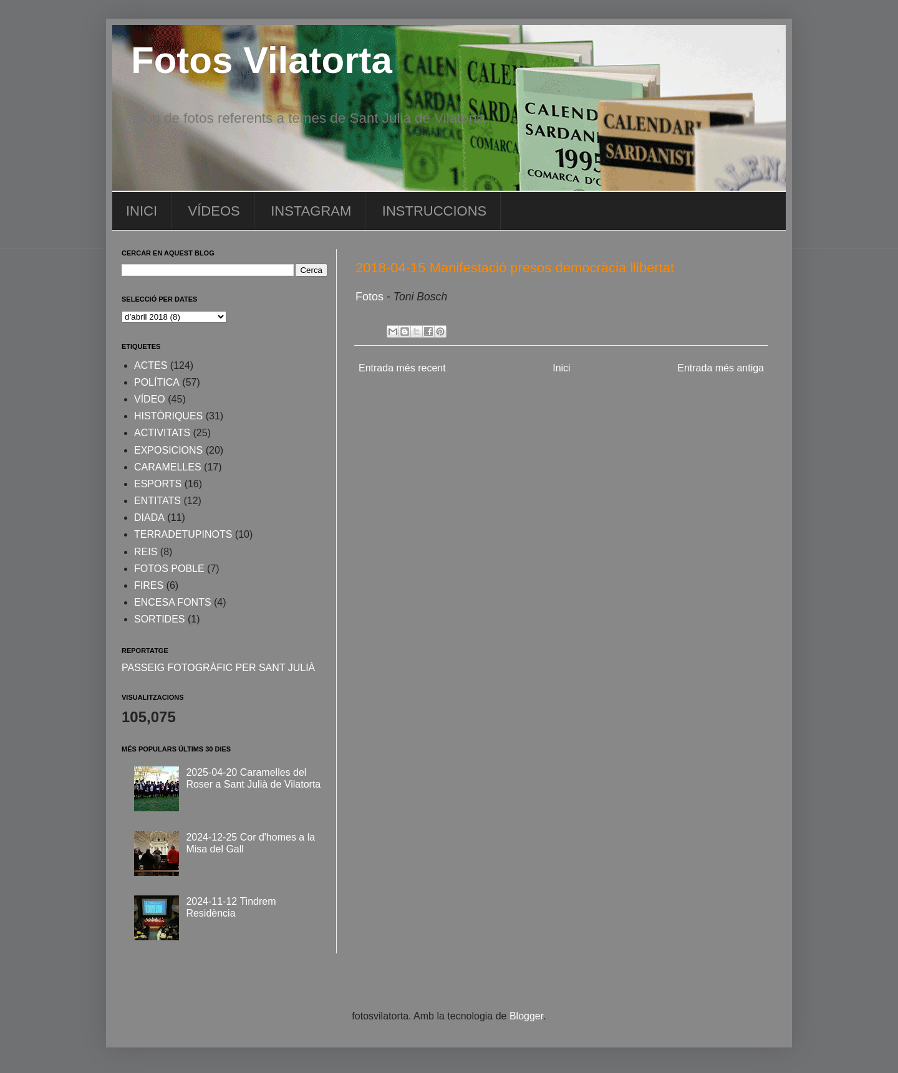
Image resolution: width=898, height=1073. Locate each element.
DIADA (149, 517)
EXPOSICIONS (168, 450)
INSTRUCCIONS (434, 211)
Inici (561, 368)
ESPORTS (157, 484)
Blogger (526, 1016)
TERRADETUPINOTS (183, 534)
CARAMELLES (167, 467)
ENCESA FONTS (172, 602)
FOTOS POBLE (169, 568)
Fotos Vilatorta (261, 60)
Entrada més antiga (720, 368)
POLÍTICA (157, 382)
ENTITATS (157, 500)
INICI (141, 211)
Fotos (371, 296)
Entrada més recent (402, 368)
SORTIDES (159, 619)
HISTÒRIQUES (168, 416)
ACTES (150, 365)
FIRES (148, 585)
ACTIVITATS (162, 432)
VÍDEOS (214, 211)
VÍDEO (149, 399)
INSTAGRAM (311, 211)
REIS (145, 551)
